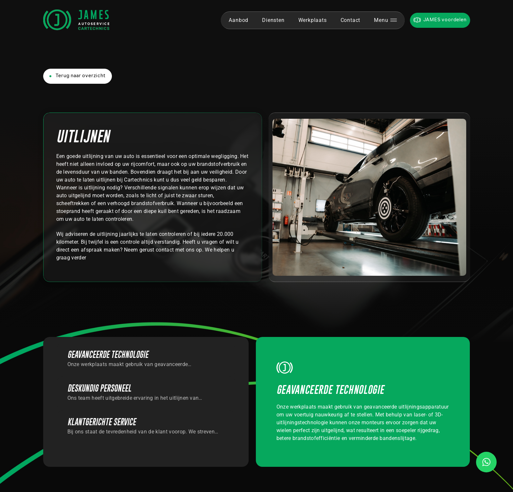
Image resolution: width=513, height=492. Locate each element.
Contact (351, 20)
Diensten (273, 20)
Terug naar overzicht (81, 76)
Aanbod (238, 20)
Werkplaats (312, 20)
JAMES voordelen (445, 20)
